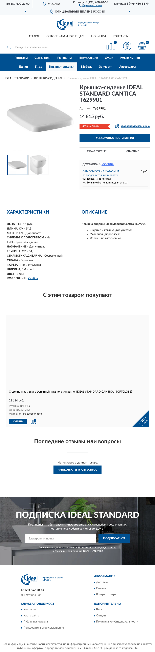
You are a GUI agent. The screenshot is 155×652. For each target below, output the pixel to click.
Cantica (33, 278)
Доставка (102, 582)
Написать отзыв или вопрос (77, 469)
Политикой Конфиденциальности (97, 547)
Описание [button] (132, 151)
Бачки (23, 66)
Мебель (86, 66)
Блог (99, 609)
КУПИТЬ (18, 421)
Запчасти (105, 66)
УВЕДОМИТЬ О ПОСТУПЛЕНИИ (115, 138)
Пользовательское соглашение (43, 627)
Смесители (42, 57)
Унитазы (21, 57)
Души (109, 57)
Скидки (101, 615)
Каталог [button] (33, 36)
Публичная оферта (35, 621)
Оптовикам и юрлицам (65, 36)
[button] (90, 5)
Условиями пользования (68, 551)
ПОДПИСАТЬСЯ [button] (114, 538)
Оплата (101, 588)
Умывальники (130, 57)
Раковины (64, 57)
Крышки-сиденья (61, 66)
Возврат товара (106, 594)
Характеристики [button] (97, 151)
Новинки (98, 36)
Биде (38, 66)
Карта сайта (31, 615)
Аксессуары (127, 66)
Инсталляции (88, 57)
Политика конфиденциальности (117, 621)
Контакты (121, 36)
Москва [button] (108, 164)
